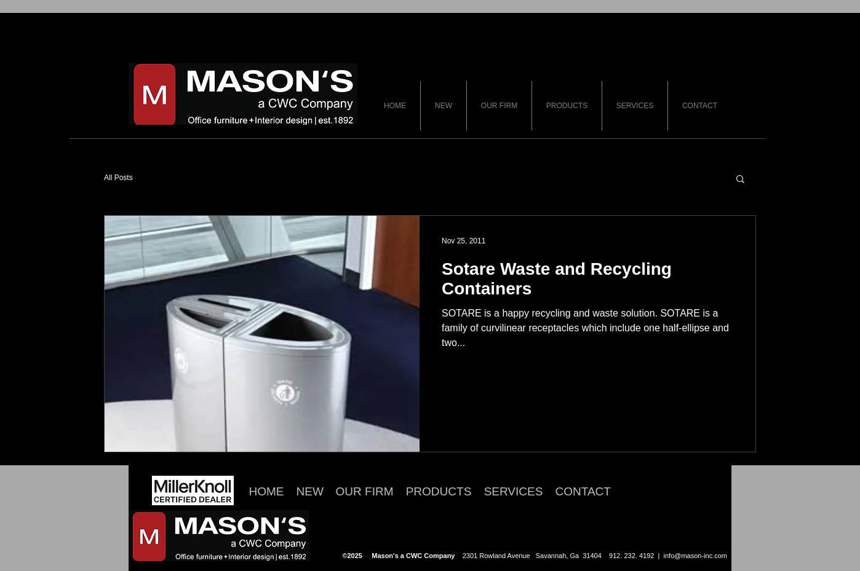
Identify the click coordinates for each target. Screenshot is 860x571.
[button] (740, 179)
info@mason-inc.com (695, 555)
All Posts (118, 177)
